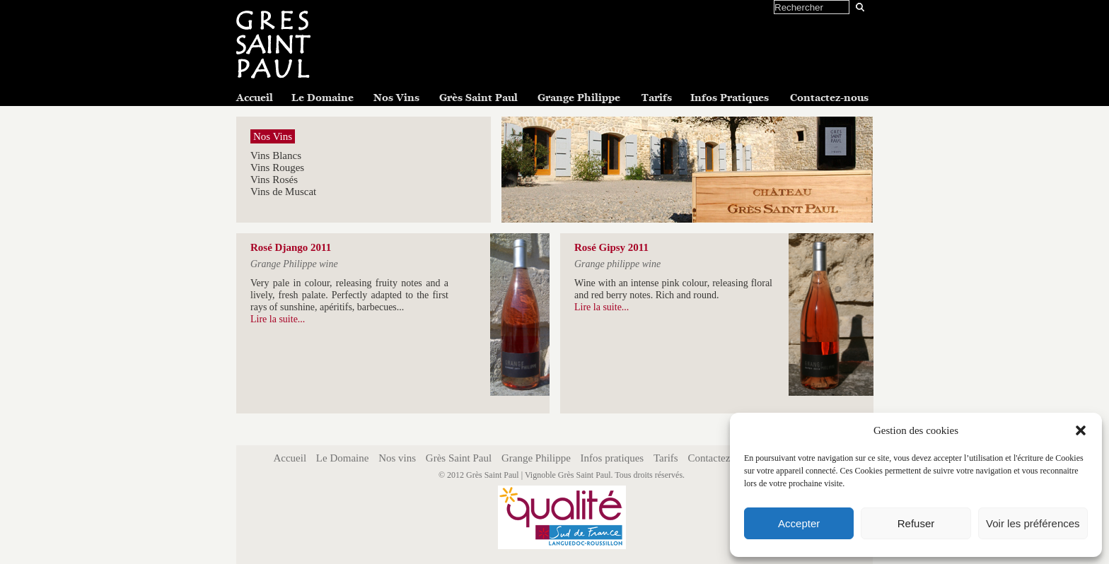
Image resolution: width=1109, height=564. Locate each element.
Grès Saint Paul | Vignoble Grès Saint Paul (538, 475)
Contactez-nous (829, 97)
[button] (1081, 430)
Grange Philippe (579, 97)
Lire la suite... (277, 319)
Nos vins (397, 458)
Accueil (254, 97)
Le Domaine (322, 97)
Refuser (916, 523)
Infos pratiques (612, 458)
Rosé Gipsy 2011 (611, 247)
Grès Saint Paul (478, 97)
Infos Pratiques (729, 97)
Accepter (799, 523)
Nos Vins (396, 97)
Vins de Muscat (283, 191)
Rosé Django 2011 (290, 247)
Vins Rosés (274, 179)
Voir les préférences (1033, 523)
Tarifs (656, 97)
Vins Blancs (275, 155)
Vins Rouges (277, 167)
